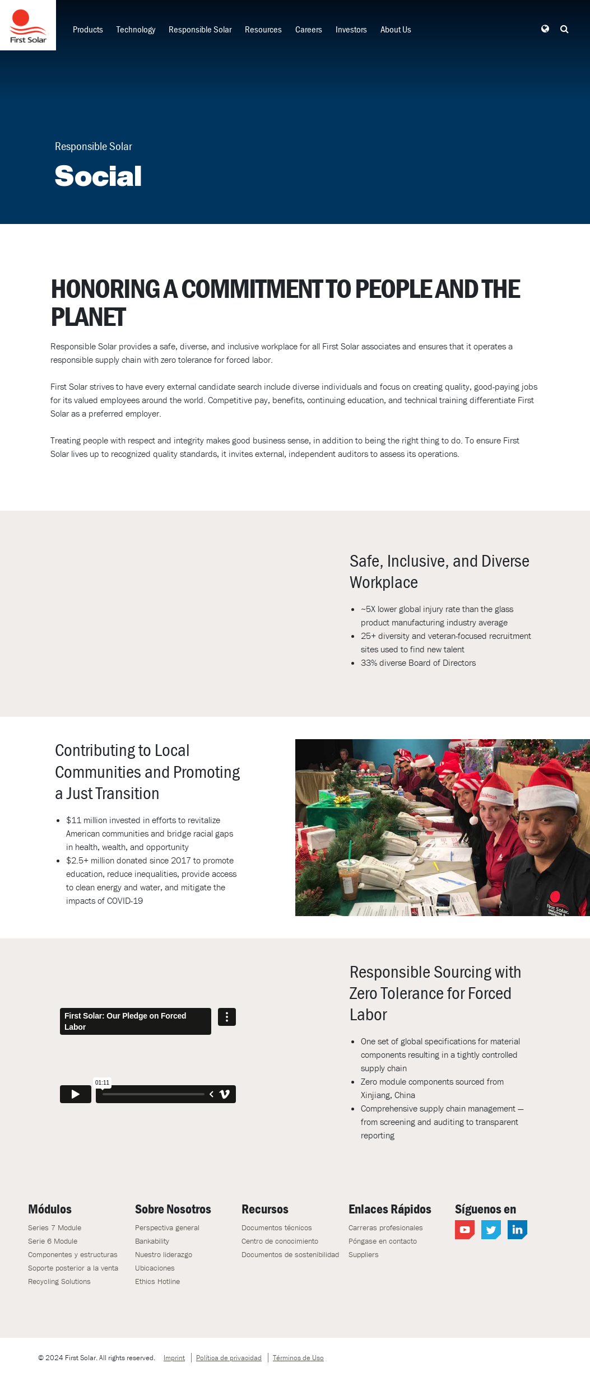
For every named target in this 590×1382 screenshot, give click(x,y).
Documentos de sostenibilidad (290, 1254)
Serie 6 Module (52, 1241)
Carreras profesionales (386, 1227)
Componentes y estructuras (73, 1254)
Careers (308, 29)
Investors (351, 29)
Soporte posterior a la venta (73, 1268)
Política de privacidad (229, 1357)
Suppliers (364, 1254)
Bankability (152, 1241)
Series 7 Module (54, 1227)
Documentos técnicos (276, 1227)
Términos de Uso (298, 1357)
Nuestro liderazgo (163, 1254)
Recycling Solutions (59, 1281)
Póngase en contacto (383, 1241)
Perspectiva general (167, 1227)
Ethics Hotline (157, 1281)
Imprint (174, 1357)
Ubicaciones (155, 1268)
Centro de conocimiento (279, 1241)
